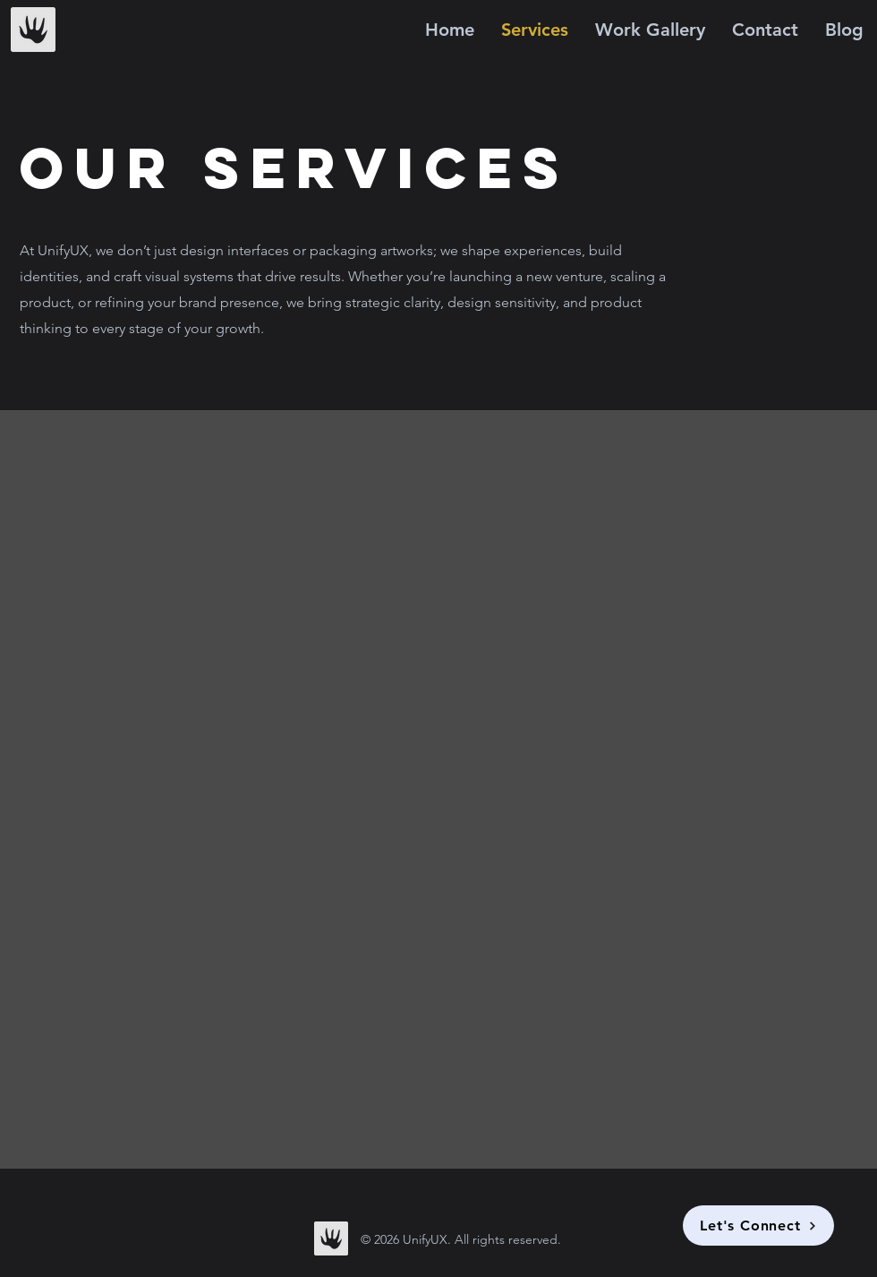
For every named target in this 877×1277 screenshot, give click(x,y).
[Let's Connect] (758, 1225)
